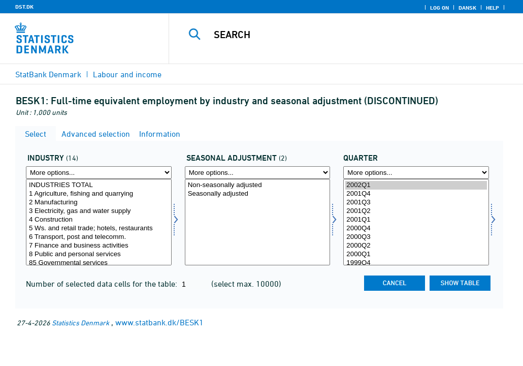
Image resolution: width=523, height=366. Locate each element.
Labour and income (127, 74)
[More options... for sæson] (258, 172)
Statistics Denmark (80, 322)
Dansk (467, 7)
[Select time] (416, 222)
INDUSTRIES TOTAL (99, 185)
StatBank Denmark (48, 74)
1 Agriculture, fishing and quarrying (99, 194)
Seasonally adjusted (258, 194)
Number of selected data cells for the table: (102, 283)
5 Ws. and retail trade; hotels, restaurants (99, 228)
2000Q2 (416, 245)
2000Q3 (416, 237)
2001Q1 (416, 220)
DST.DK (24, 6)
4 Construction (99, 220)
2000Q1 (416, 254)
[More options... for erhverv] (99, 172)
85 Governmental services (99, 263)
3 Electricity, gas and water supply (99, 211)
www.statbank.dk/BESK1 (159, 322)
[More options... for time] (416, 172)
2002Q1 (416, 185)
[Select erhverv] (99, 222)
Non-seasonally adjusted (258, 185)
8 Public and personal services (99, 254)
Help (492, 7)
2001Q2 (416, 211)
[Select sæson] (258, 222)
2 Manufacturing (99, 202)
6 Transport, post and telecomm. (99, 237)
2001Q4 (416, 194)
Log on (439, 7)
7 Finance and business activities (99, 245)
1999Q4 (416, 263)
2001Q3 (416, 202)
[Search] (349, 34)
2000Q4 (416, 228)
